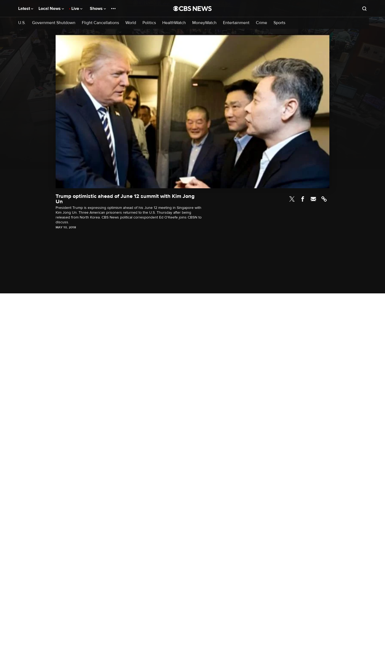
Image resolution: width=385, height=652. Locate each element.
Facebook (302, 199)
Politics (149, 22)
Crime (261, 22)
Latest (25, 8)
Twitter (292, 199)
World (130, 22)
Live (76, 8)
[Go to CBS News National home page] (192, 8)
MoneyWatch (204, 22)
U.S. (22, 22)
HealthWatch (174, 22)
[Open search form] (364, 8)
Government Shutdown (53, 22)
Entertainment (236, 22)
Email (313, 199)
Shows (98, 8)
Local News (51, 8)
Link (324, 199)
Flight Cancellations (100, 22)
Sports (279, 22)
